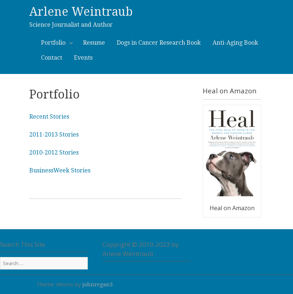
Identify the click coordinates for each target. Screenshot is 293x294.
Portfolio (56, 42)
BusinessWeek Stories (59, 170)
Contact (51, 57)
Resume (94, 42)
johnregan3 (97, 284)
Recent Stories (49, 116)
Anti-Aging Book (235, 42)
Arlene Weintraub (81, 12)
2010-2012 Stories (54, 152)
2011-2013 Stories (54, 134)
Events (83, 57)
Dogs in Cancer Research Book (159, 42)
